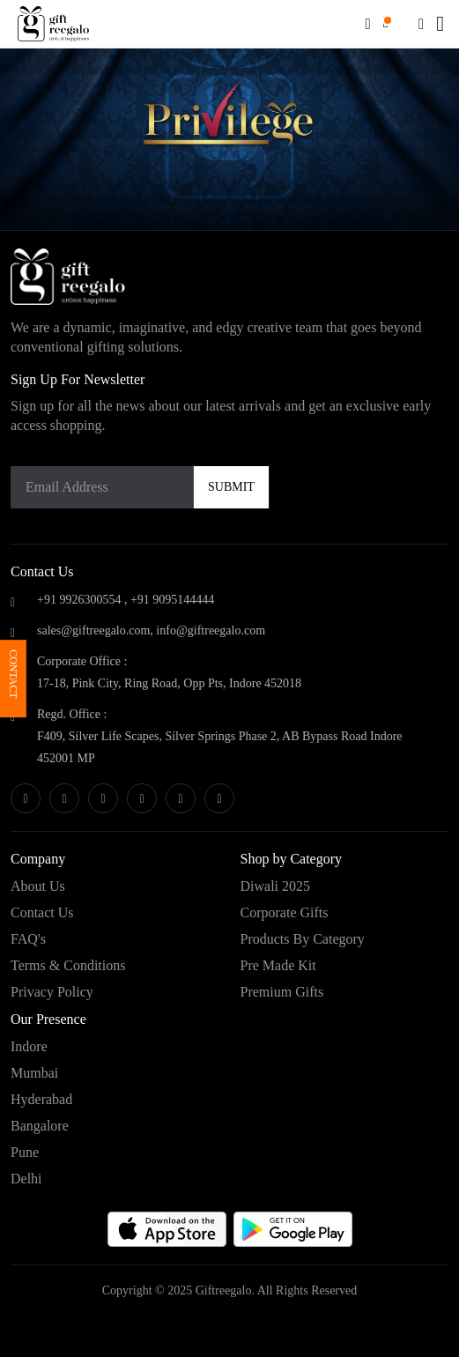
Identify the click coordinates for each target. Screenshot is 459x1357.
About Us (38, 886)
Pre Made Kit (278, 965)
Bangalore (40, 1125)
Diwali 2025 (276, 886)
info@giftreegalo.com (210, 630)
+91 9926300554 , (82, 599)
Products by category (303, 938)
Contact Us (42, 912)
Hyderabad (41, 1099)
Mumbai (34, 1072)
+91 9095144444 (172, 599)
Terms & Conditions (68, 965)
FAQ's (28, 938)
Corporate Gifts (285, 912)
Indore (29, 1046)
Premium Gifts (282, 991)
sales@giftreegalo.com (93, 630)
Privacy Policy (52, 991)
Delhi (26, 1178)
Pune (25, 1152)
